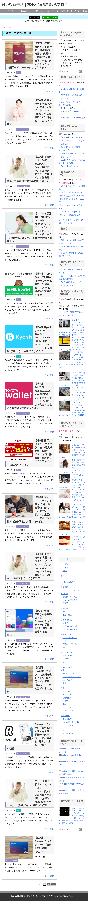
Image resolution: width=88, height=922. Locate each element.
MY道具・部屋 (81, 11)
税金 (18, 831)
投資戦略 (64, 594)
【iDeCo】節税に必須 (69, 166)
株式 (62, 576)
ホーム (10, 11)
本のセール (65, 716)
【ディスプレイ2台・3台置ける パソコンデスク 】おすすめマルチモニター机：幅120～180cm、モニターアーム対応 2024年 (72, 410)
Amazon (66, 659)
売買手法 (66, 603)
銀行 (64, 647)
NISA (65, 571)
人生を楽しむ (66, 719)
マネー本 (66, 691)
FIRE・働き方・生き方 (72, 677)
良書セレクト (68, 711)
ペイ (18, 76)
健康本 (65, 701)
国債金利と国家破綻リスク (71, 215)
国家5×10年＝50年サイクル (71, 212)
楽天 (18, 484)
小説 (64, 704)
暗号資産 (38, 11)
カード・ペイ (52, 11)
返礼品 (65, 623)
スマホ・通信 (66, 667)
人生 (62, 670)
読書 (62, 688)
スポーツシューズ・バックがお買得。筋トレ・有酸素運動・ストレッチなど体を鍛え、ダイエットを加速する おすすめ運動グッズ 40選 (72, 512)
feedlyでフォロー (50, 17)
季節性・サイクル (70, 597)
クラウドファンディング (71, 590)
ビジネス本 (67, 695)
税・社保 (64, 608)
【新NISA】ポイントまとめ (71, 137)
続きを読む (49, 95)
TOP (3, 27)
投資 (18, 370)
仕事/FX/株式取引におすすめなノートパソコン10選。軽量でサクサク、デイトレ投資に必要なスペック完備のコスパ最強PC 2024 (72, 359)
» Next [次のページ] (53, 904)
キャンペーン (68, 656)
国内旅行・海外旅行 (71, 722)
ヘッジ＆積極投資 (70, 600)
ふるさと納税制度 (70, 629)
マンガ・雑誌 (68, 707)
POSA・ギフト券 (70, 644)
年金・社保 (67, 615)
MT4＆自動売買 (69, 582)
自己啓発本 (67, 698)
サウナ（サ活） (69, 725)
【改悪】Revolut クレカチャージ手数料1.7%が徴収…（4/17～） (43, 865)
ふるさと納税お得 (70, 626)
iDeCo (65, 567)
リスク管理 (67, 680)
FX (62, 579)
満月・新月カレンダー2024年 (72, 196)
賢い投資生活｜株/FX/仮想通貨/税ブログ (35, 4)
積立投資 (24, 11)
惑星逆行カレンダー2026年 (71, 192)
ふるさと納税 (66, 620)
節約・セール (66, 11)
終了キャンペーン (68, 734)
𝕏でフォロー (34, 17)
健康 (64, 683)
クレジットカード (22, 133)
